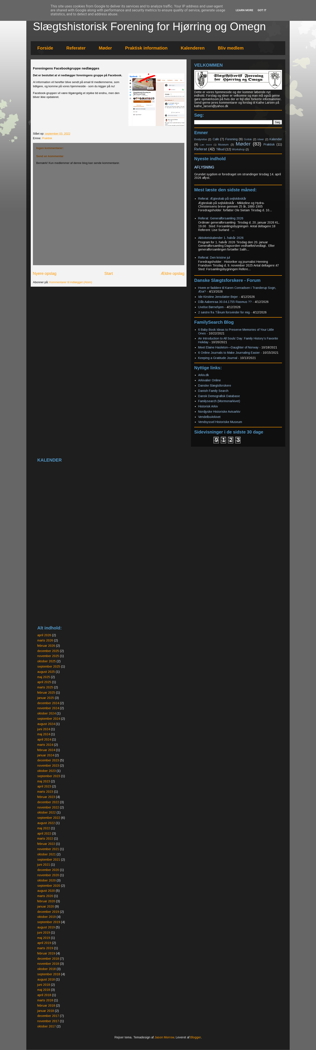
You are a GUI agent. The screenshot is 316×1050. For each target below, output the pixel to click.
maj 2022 (43, 828)
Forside (45, 48)
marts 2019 (45, 948)
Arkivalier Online (209, 380)
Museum (223, 144)
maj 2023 (43, 781)
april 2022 (44, 833)
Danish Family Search (213, 391)
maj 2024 (43, 734)
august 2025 (46, 671)
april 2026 (44, 635)
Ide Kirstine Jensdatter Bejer (218, 296)
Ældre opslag (172, 273)
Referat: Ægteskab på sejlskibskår (222, 198)
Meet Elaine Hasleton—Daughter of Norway (228, 347)
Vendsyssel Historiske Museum (220, 422)
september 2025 (48, 666)
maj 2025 (43, 677)
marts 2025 (45, 687)
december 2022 (48, 802)
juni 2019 (43, 932)
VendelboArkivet (209, 417)
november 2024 (48, 708)
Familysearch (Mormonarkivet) (219, 401)
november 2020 (48, 875)
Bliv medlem (231, 48)
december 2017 (48, 1016)
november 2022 (48, 807)
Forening (231, 139)
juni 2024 (43, 729)
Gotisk (248, 139)
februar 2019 (46, 953)
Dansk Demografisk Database (219, 396)
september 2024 (48, 718)
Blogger (195, 1037)
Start (108, 273)
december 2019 (48, 911)
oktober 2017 (46, 1026)
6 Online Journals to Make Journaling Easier (229, 352)
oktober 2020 (46, 880)
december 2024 (48, 703)
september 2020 (48, 885)
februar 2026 (46, 645)
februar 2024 (46, 750)
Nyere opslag (44, 273)
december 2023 (48, 760)
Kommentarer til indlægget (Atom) (70, 282)
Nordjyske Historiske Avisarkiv (219, 411)
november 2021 (48, 849)
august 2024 (46, 724)
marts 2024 (45, 744)
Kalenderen (193, 48)
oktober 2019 (46, 917)
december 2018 (48, 958)
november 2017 (48, 1021)
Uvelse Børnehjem (211, 307)
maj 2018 (43, 989)
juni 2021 (43, 864)
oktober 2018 (46, 969)
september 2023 (48, 776)
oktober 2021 (46, 854)
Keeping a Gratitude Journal (217, 358)
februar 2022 (46, 844)
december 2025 (48, 651)
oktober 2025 (46, 661)
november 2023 (48, 765)
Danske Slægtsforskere (214, 385)
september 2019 (48, 922)
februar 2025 (46, 692)
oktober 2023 (46, 771)
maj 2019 (43, 938)
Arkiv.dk (203, 375)
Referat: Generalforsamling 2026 (220, 218)
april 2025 (44, 682)
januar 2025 (45, 698)
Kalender (275, 139)
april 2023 (44, 786)
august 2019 (46, 927)
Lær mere (206, 144)
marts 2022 (45, 838)
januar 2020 (45, 906)
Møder (105, 48)
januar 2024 (45, 755)
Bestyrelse (200, 139)
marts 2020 (45, 896)
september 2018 (48, 974)
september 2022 (48, 817)
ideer (260, 139)
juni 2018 (43, 984)
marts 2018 (45, 1000)
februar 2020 (46, 901)
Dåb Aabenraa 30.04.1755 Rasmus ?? (225, 302)
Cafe (216, 139)
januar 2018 (45, 1011)
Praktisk (47, 138)
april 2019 (44, 943)
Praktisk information (146, 48)
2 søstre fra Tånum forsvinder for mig (224, 312)
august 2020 (46, 890)
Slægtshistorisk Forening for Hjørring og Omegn (149, 26)
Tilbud (220, 149)
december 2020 (48, 870)
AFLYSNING (204, 167)
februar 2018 (46, 1005)
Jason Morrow (164, 1037)
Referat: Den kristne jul (214, 257)
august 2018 (46, 979)
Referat (200, 149)
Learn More (244, 10)
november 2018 (48, 963)
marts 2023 (45, 791)
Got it (262, 10)
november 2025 (48, 656)
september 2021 (48, 859)
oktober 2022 (46, 812)
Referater (76, 48)
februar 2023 (46, 797)
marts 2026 (45, 640)
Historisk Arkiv (208, 406)
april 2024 (44, 739)
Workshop (238, 149)
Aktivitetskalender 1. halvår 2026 (221, 238)
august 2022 (46, 823)
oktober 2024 (46, 713)
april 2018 (44, 995)
